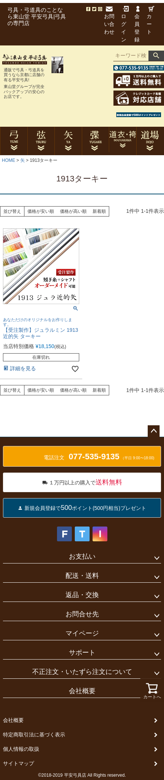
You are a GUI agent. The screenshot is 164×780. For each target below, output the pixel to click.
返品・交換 (82, 595)
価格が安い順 (40, 211)
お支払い (82, 556)
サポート (82, 652)
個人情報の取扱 (21, 749)
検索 (156, 56)
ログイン (125, 24)
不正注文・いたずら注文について (82, 671)
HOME (8, 160)
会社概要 (82, 691)
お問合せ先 (82, 614)
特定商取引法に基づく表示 (34, 735)
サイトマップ (18, 763)
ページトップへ (154, 431)
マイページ (82, 633)
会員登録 (137, 24)
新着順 (99, 211)
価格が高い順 (73, 211)
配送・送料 (82, 575)
